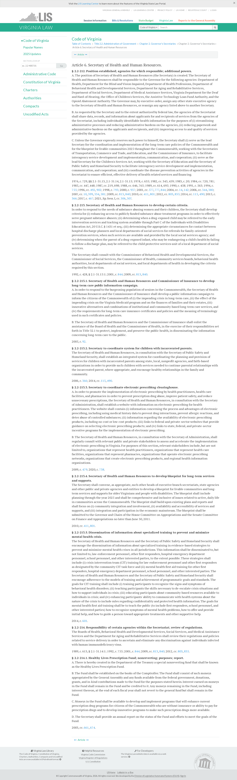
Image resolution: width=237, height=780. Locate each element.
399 (90, 194)
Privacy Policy (165, 10)
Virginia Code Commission (93, 754)
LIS (37, 16)
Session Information (95, 20)
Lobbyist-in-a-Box (125, 772)
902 (98, 190)
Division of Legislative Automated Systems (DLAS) (156, 776)
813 (121, 194)
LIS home (180, 10)
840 (127, 194)
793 (115, 190)
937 (132, 190)
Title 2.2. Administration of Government (115, 43)
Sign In (183, 776)
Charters (30, 90)
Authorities (32, 98)
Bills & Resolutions (122, 20)
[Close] (234, 3)
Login (213, 10)
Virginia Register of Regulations (93, 758)
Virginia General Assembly (116, 10)
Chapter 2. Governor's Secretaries (157, 43)
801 (152, 194)
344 (204, 190)
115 (195, 194)
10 (85, 194)
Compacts (31, 106)
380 (210, 190)
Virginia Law (166, 20)
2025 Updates (32, 54)
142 (186, 190)
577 (151, 190)
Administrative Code (39, 74)
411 (146, 194)
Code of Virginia (148, 27)
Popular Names (33, 47)
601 (84, 621)
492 (92, 190)
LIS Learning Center (88, 3)
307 (129, 198)
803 (170, 194)
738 (101, 469)
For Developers (144, 750)
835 (177, 194)
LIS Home (111, 772)
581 (103, 194)
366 (74, 198)
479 (84, 469)
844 (163, 190)
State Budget (146, 20)
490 (201, 194)
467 (90, 198)
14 (180, 190)
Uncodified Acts (36, 114)
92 (84, 341)
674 (92, 727)
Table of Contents (81, 43)
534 (96, 194)
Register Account (197, 10)
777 (157, 190)
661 (86, 727)
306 (123, 198)
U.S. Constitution (93, 761)
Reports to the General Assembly (196, 20)
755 (74, 190)
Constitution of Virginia (41, 82)
